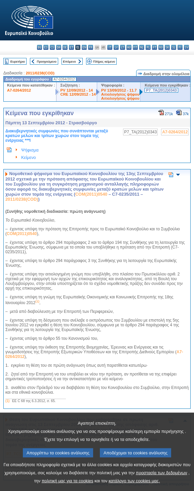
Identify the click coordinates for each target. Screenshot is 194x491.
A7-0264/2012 (19, 90)
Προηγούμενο (46, 61)
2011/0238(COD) (40, 73)
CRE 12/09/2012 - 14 (78, 94)
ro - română (160, 47)
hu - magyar (128, 47)
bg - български (39, 47)
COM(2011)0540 (91, 194)
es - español (45, 47)
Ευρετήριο (17, 61)
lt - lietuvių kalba (122, 47)
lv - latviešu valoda (116, 47)
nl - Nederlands (141, 47)
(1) (7, 401)
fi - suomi (180, 47)
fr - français (90, 47)
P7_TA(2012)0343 (161, 90)
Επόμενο (69, 61)
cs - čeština (52, 47)
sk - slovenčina (167, 47)
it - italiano (109, 47)
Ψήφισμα (30, 150)
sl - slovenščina (173, 47)
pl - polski (148, 47)
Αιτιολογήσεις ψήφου (120, 94)
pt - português (154, 47)
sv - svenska (186, 47)
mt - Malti (135, 47)
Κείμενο (28, 157)
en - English (84, 47)
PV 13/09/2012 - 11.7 (119, 90)
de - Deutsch (65, 47)
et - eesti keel (71, 47)
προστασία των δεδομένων (161, 481)
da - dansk (58, 47)
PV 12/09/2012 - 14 (77, 90)
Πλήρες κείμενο (104, 61)
